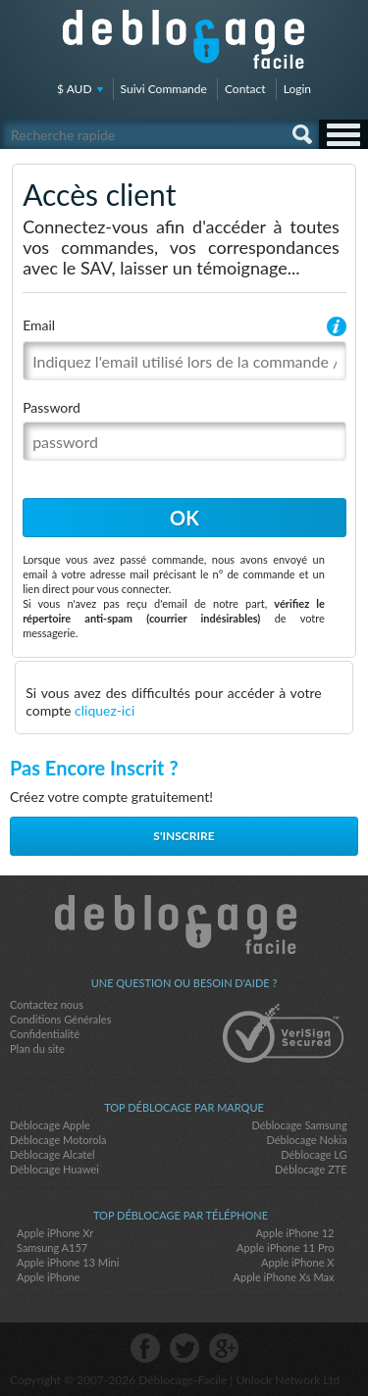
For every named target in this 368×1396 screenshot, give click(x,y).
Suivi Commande (164, 88)
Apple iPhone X (297, 1262)
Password (51, 407)
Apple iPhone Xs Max (284, 1277)
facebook (145, 1348)
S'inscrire (183, 835)
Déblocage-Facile (184, 39)
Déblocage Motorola (58, 1139)
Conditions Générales (60, 1019)
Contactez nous (46, 1004)
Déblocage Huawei (54, 1169)
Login (297, 88)
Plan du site (37, 1048)
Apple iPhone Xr (55, 1232)
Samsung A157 (52, 1247)
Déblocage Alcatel (52, 1154)
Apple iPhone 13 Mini (68, 1262)
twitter (184, 1348)
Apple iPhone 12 (294, 1232)
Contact (245, 88)
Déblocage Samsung (298, 1125)
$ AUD (74, 88)
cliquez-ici (104, 710)
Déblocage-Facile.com (184, 924)
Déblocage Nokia (306, 1139)
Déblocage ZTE (311, 1169)
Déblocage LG (313, 1154)
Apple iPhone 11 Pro (285, 1247)
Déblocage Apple (50, 1125)
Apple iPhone (48, 1277)
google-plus (223, 1348)
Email (39, 325)
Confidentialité (44, 1033)
